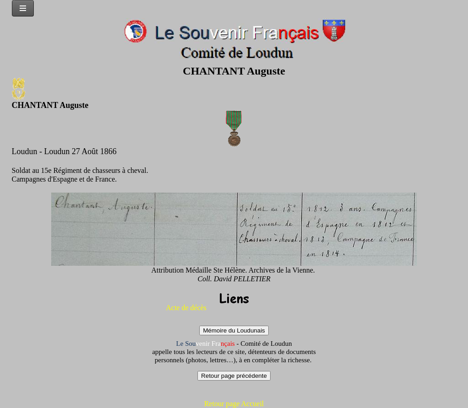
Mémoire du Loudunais (234, 330)
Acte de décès (186, 307)
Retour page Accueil (234, 404)
